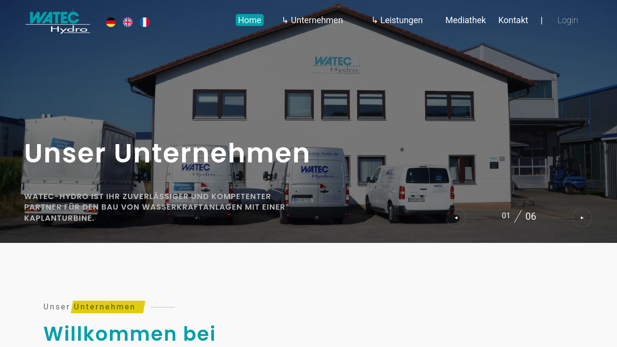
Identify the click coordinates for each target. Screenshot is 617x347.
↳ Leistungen (397, 20)
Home (249, 20)
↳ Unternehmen (312, 20)
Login (568, 20)
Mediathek (465, 20)
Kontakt (513, 20)
